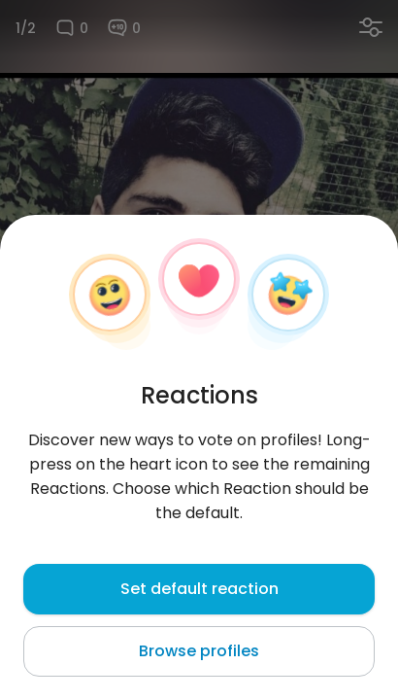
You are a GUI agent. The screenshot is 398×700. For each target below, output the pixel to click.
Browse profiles (199, 651)
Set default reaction (199, 589)
